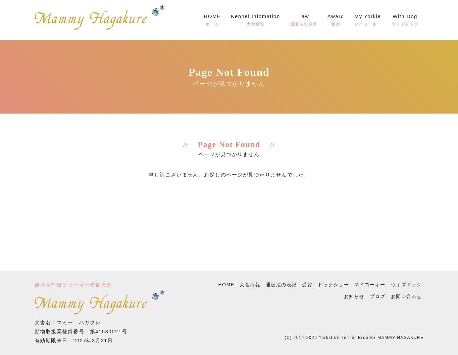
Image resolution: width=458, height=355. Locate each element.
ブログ (378, 296)
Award (335, 20)
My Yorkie (367, 20)
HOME (212, 20)
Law (303, 20)
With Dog (405, 20)
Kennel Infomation (255, 20)
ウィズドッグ (406, 284)
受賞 (307, 284)
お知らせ (354, 296)
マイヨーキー (370, 284)
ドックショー (333, 284)
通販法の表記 (281, 284)
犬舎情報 (250, 284)
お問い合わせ (406, 296)
